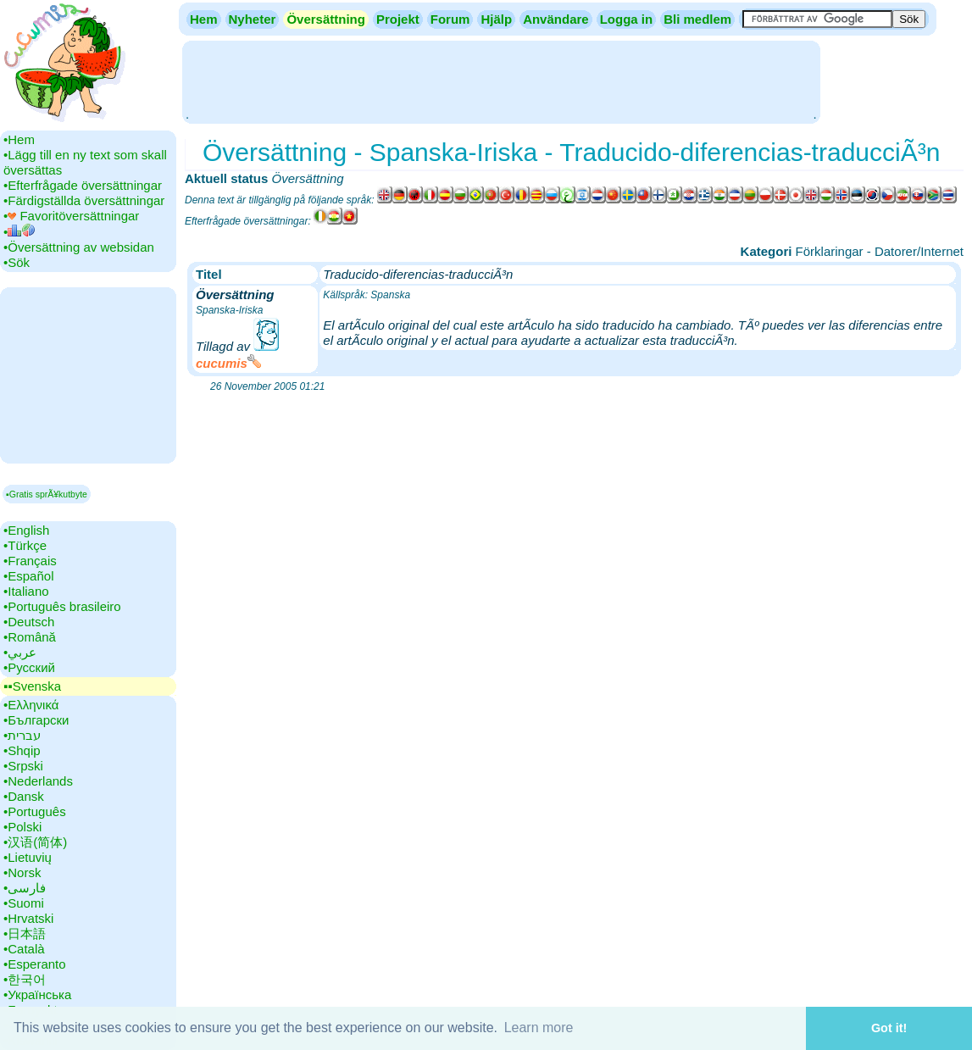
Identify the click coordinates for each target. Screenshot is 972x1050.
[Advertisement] (500, 80)
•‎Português (34, 811)
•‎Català (24, 949)
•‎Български (36, 720)
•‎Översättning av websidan (78, 247)
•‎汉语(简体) (35, 842)
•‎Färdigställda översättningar (83, 200)
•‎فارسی (24, 888)
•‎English (26, 530)
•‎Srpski (23, 765)
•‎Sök (16, 262)
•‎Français (30, 560)
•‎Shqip (22, 750)
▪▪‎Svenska (32, 686)
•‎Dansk (23, 796)
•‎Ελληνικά (30, 704)
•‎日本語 (24, 933)
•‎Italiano (26, 591)
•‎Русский (29, 667)
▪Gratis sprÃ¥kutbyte (46, 494)
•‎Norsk (22, 872)
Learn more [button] (539, 1027)
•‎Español (28, 576)
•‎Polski (22, 826)
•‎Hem (19, 139)
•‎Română (29, 637)
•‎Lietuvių (27, 857)
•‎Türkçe (25, 545)
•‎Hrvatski (28, 918)
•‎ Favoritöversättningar (71, 215)
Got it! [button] (889, 1028)
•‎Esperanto (34, 964)
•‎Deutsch (28, 621)
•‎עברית (22, 735)
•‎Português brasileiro (62, 606)
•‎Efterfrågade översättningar (82, 185)
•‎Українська (37, 994)
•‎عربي (19, 652)
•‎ (19, 232)
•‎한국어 (24, 979)
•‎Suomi (23, 903)
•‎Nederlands (38, 781)
